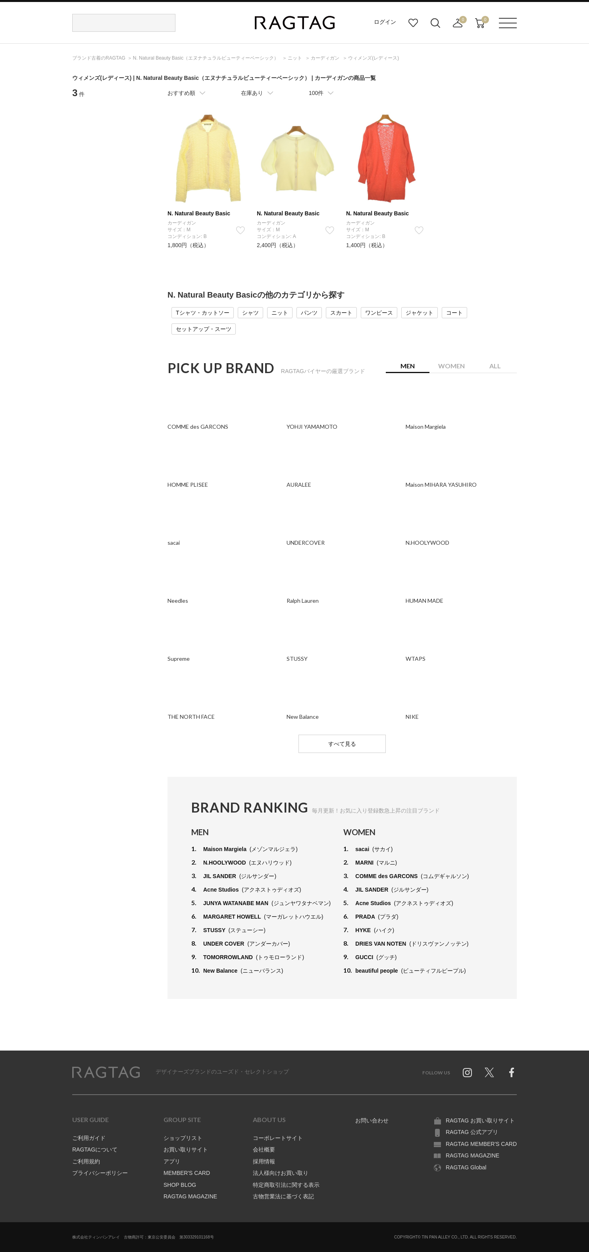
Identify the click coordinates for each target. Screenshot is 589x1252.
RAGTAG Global (466, 1167)
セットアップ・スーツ (203, 329)
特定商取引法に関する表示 (286, 1185)
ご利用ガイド (89, 1138)
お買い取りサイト (186, 1149)
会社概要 (264, 1149)
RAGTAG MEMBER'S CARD (481, 1144)
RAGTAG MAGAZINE (190, 1196)
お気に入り (413, 23)
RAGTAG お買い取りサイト (480, 1120)
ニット (279, 313)
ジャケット (419, 313)
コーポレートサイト (278, 1138)
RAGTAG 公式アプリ (472, 1132)
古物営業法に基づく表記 (283, 1196)
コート (454, 313)
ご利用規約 (86, 1161)
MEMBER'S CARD (187, 1173)
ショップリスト (183, 1138)
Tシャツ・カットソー (202, 313)
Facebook (511, 1072)
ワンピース (379, 313)
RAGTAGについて (94, 1149)
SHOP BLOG (180, 1185)
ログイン (385, 22)
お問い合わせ (372, 1120)
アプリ (172, 1161)
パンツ (309, 313)
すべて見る (342, 744)
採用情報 (264, 1161)
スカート (341, 313)
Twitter (489, 1072)
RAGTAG (106, 1072)
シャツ (250, 313)
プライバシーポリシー (100, 1173)
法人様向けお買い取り (280, 1173)
